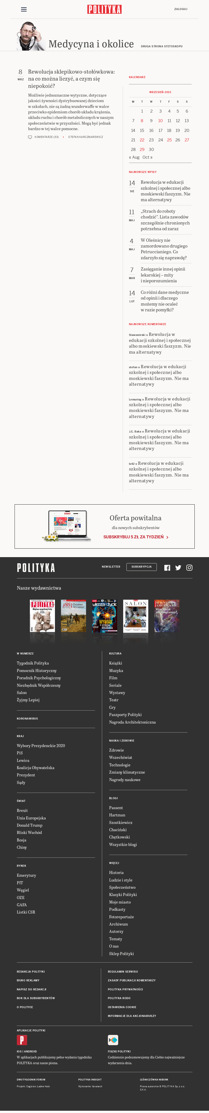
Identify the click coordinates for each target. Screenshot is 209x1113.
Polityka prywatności (125, 990)
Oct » (148, 158)
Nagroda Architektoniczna (132, 723)
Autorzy (116, 932)
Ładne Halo (43, 1087)
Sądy (21, 783)
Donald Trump (29, 826)
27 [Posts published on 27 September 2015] (187, 140)
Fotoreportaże (121, 917)
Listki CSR (26, 913)
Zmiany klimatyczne (127, 773)
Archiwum (118, 925)
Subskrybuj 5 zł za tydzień (133, 538)
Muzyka (116, 671)
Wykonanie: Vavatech (90, 1087)
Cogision (31, 1087)
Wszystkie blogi (123, 845)
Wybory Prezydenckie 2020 (41, 746)
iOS (19, 1052)
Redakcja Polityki (31, 972)
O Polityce (25, 1008)
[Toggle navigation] (24, 9)
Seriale (115, 686)
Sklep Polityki (121, 954)
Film (113, 678)
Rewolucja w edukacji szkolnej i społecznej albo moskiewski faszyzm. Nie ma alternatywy (160, 344)
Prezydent (26, 776)
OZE (21, 898)
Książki (115, 664)
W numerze (25, 654)
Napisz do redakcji (31, 990)
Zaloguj (180, 9)
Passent (116, 808)
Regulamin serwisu (123, 972)
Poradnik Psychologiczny (39, 678)
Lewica (23, 761)
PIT (20, 883)
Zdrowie (116, 751)
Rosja (21, 840)
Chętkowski (119, 838)
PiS (20, 753)
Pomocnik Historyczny (37, 671)
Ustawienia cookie (122, 1008)
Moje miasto (120, 903)
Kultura (115, 654)
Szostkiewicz (120, 823)
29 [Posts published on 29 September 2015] (142, 150)
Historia (116, 873)
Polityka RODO (119, 999)
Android (30, 1052)
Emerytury (26, 876)
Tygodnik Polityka (33, 664)
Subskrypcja (141, 567)
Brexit (22, 811)
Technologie (119, 765)
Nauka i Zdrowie (121, 741)
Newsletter (111, 567)
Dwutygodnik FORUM (31, 1080)
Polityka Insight (90, 1080)
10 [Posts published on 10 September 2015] (160, 121)
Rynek (21, 866)
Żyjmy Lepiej (28, 701)
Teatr (113, 701)
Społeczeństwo (122, 888)
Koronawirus (27, 719)
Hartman (117, 816)
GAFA (22, 905)
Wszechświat (120, 758)
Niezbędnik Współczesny (39, 686)
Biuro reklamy (28, 981)
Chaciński (118, 830)
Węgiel (23, 891)
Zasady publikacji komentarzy (132, 981)
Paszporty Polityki (125, 715)
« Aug (134, 158)
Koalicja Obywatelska (35, 768)
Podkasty (117, 910)
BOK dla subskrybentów (36, 999)
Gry (112, 708)
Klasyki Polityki (123, 895)
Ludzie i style (120, 880)
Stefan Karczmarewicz (85, 138)
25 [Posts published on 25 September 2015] (169, 140)
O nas (114, 947)
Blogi (113, 799)
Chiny (22, 848)
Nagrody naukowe (125, 780)
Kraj (20, 737)
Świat (21, 801)
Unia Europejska (31, 818)
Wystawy (117, 693)
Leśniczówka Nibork (154, 1080)
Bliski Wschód (29, 833)
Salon (22, 693)
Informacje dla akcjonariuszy (132, 1016)
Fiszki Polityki (119, 1052)
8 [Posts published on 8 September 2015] (142, 121)
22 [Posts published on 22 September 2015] (142, 140)
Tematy (115, 939)
